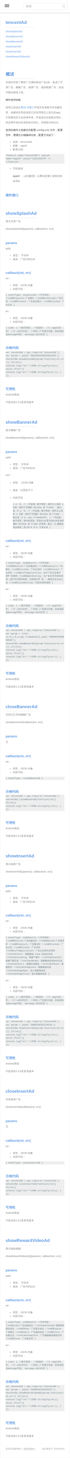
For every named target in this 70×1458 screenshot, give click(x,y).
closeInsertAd (13, 51)
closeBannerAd (14, 41)
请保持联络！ (29, 1449)
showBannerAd (14, 36)
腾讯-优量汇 (27, 107)
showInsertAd (13, 46)
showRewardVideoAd (18, 56)
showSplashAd (14, 31)
